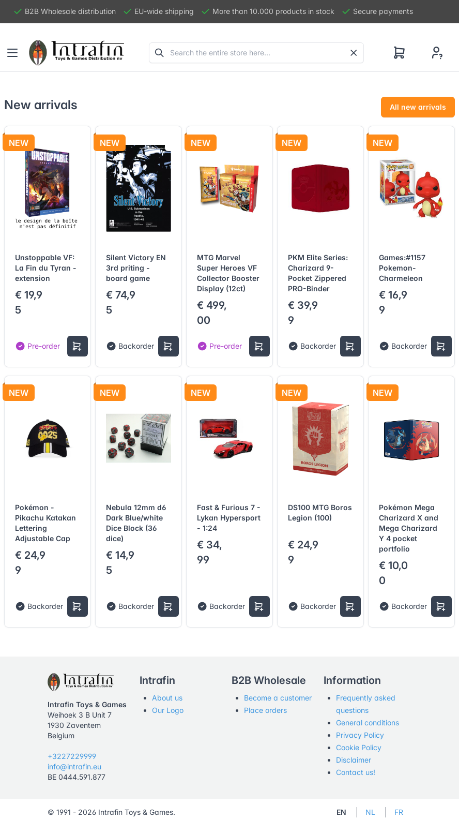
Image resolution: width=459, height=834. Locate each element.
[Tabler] (76, 53)
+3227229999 (72, 756)
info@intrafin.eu (74, 766)
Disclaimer (353, 759)
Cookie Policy (358, 747)
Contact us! (355, 772)
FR (398, 812)
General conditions (367, 722)
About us (167, 697)
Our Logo (167, 710)
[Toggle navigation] (12, 52)
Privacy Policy (360, 735)
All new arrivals (418, 106)
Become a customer (278, 697)
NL (370, 812)
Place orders (265, 710)
